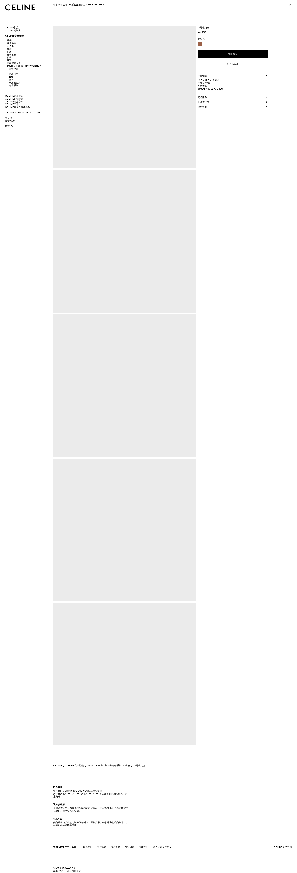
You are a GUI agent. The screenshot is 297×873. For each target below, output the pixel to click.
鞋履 (9, 51)
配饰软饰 (11, 54)
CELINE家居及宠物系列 (17, 107)
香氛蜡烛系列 (14, 63)
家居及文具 (15, 82)
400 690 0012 (81, 790)
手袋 (9, 40)
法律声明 (143, 847)
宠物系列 (13, 85)
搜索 (7, 125)
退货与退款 (73, 810)
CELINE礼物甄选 (14, 98)
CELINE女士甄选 (14, 35)
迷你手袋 (11, 43)
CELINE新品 (12, 27)
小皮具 (10, 46)
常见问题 (129, 847)
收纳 (11, 76)
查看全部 (13, 68)
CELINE (57, 765)
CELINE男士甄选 (14, 95)
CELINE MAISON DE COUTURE (23, 112)
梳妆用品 (13, 74)
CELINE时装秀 (13, 30)
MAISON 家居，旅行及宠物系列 (24, 66)
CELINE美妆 (12, 104)
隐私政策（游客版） (163, 847)
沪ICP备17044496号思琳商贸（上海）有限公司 (67, 869)
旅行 (11, 79)
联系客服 (87, 847)
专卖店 (8, 117)
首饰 (9, 57)
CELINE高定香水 (14, 101)
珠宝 (9, 60)
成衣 (9, 48)
